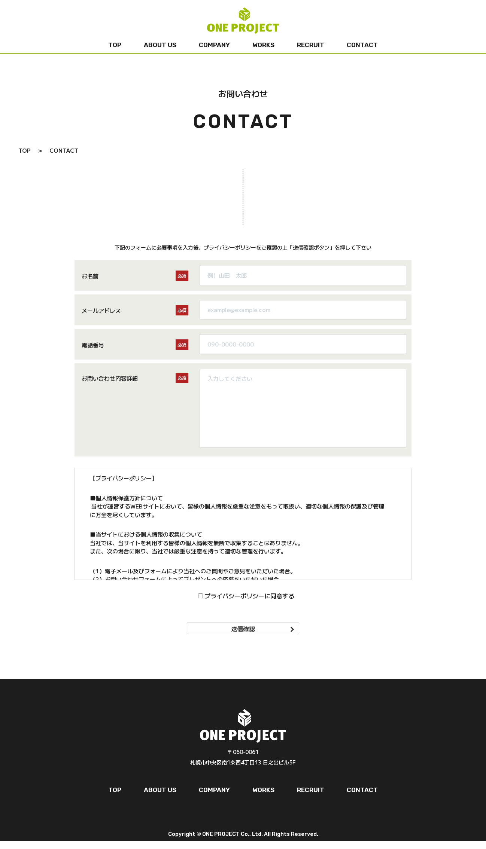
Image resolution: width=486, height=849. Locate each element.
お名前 (90, 276)
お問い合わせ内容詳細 (110, 378)
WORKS (263, 45)
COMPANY (214, 45)
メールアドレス (101, 310)
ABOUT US (160, 45)
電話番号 (93, 345)
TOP (114, 45)
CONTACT (362, 45)
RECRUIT (310, 45)
